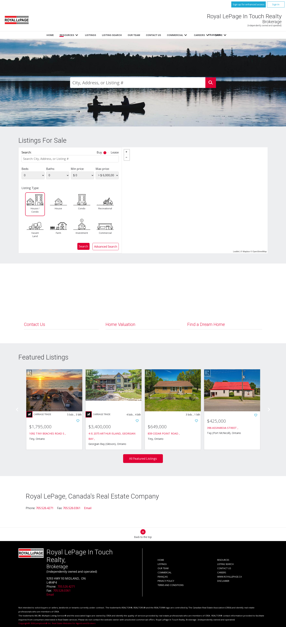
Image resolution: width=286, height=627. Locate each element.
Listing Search (136, 35)
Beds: (25, 169)
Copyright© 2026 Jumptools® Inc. (34, 623)
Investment (82, 232)
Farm (58, 232)
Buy (99, 152)
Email (87, 508)
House (58, 208)
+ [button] (127, 152)
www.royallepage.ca (229, 576)
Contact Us (177, 35)
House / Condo (35, 210)
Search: (26, 152)
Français (210, 34)
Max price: (102, 169)
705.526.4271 (44, 508)
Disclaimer (223, 580)
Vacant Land (35, 234)
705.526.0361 (71, 508)
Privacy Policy (166, 580)
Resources (91, 35)
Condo (81, 208)
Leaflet (236, 251)
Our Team (158, 35)
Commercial (105, 232)
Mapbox (246, 251)
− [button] (127, 157)
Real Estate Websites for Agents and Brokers (73, 623)
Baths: (50, 169)
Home (74, 35)
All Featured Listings (143, 459)
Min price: (77, 169)
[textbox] (137, 82)
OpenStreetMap (259, 251)
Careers (221, 572)
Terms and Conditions (170, 585)
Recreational (105, 208)
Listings (115, 35)
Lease (115, 152)
